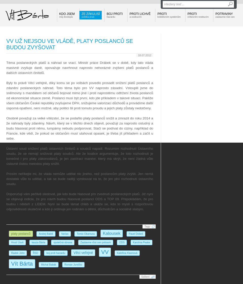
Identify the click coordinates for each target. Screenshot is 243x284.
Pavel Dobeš (136, 234)
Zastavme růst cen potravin (95, 242)
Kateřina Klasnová (127, 253)
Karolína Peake (141, 242)
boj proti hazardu (55, 253)
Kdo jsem (67, 15)
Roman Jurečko (73, 264)
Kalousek (111, 233)
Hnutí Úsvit (17, 242)
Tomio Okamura (86, 234)
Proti (169, 15)
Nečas (64, 234)
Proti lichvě (140, 15)
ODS (122, 242)
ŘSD (35, 253)
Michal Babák (48, 264)
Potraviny (225, 15)
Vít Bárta (22, 264)
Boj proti (115, 15)
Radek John (18, 253)
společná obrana (62, 242)
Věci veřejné (83, 253)
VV (105, 252)
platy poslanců (21, 234)
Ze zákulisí (91, 15)
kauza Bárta (38, 242)
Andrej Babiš (46, 234)
